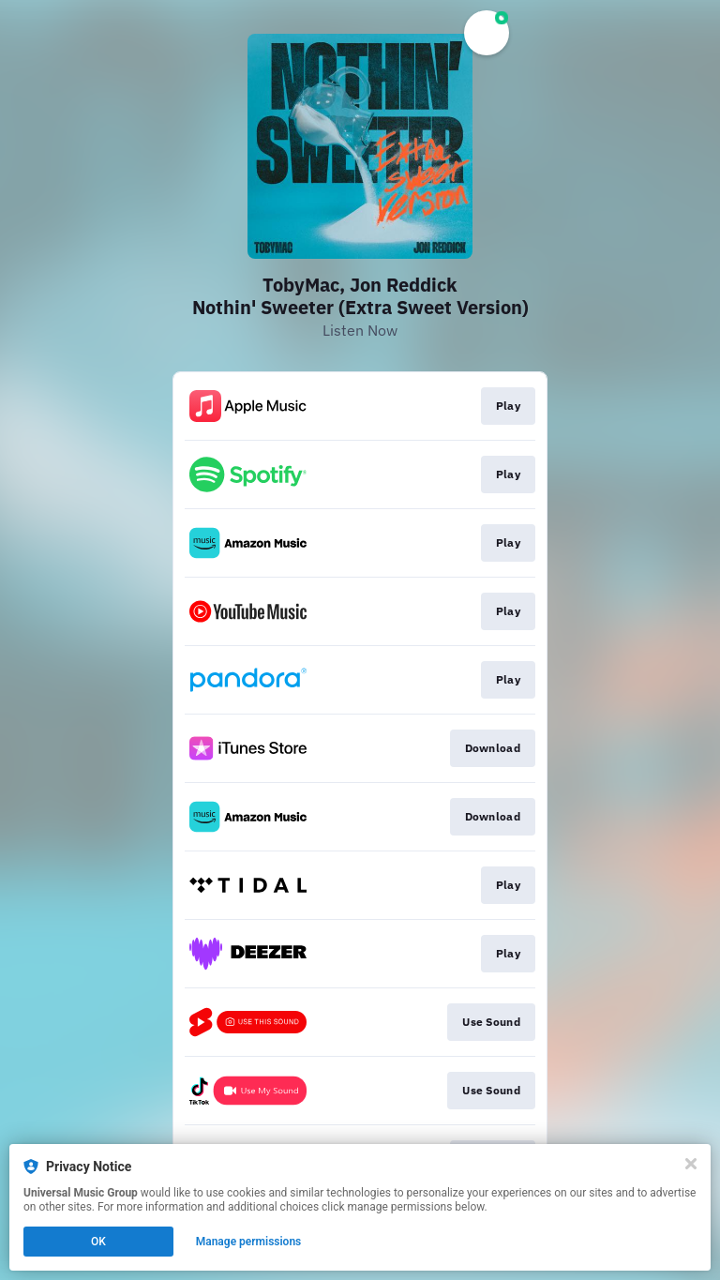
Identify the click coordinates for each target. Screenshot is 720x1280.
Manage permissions (249, 1241)
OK (98, 1241)
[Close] (691, 1164)
